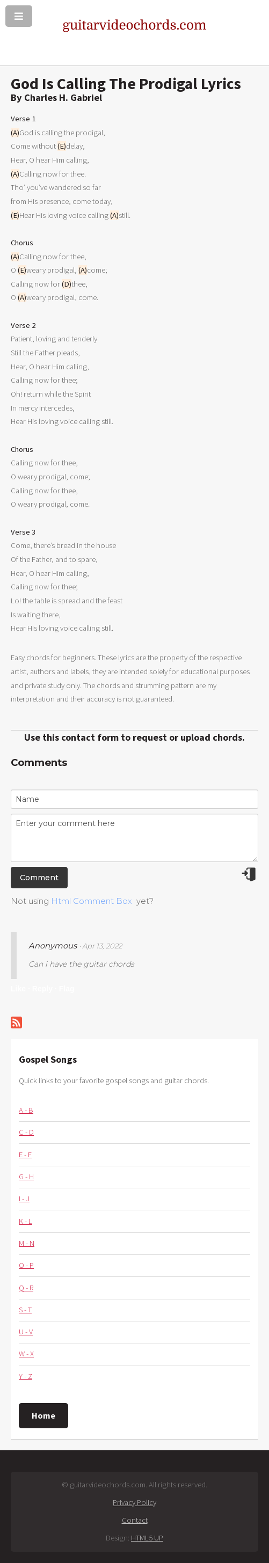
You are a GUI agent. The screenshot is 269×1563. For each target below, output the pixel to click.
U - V (26, 1331)
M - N (26, 1243)
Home (43, 1415)
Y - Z (25, 1376)
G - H (26, 1176)
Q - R (26, 1287)
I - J (24, 1198)
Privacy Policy (134, 1502)
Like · (20, 988)
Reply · (44, 988)
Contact (135, 1520)
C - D (26, 1132)
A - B (26, 1110)
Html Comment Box (91, 901)
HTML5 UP (147, 1538)
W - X (26, 1354)
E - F (25, 1154)
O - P (26, 1265)
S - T (25, 1309)
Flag (67, 988)
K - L (25, 1221)
